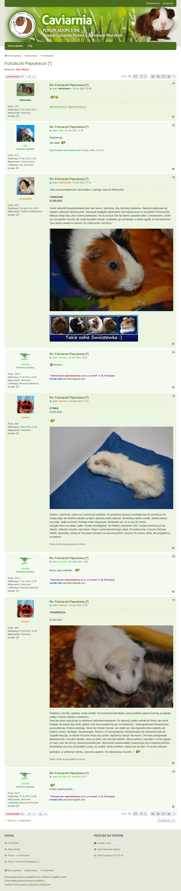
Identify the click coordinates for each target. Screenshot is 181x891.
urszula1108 (25, 199)
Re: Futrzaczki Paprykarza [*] (69, 85)
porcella (25, 364)
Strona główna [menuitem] (15, 46)
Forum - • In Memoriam (19, 855)
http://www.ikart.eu (58, 107)
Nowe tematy (14, 849)
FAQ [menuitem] (30, 46)
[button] (135, 76)
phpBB (29, 877)
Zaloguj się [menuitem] (168, 3)
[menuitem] (21, 885)
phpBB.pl (40, 881)
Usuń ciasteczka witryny (108, 849)
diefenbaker (25, 100)
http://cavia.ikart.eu (77, 107)
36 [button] (158, 76)
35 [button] (152, 76)
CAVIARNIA (13, 843)
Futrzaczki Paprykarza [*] (28, 63)
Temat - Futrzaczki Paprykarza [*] (23, 861)
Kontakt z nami (104, 843)
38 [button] (168, 76)
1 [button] (145, 76)
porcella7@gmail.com (74, 379)
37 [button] (163, 76)
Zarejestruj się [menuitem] (152, 3)
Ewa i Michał (22, 69)
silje (25, 146)
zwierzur (25, 417)
